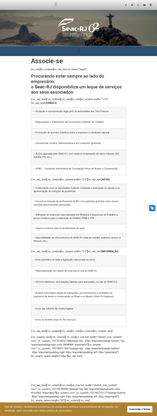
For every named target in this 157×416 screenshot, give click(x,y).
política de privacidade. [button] (59, 410)
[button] (55, 4)
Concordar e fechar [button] (139, 409)
